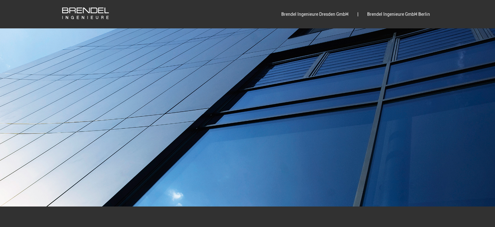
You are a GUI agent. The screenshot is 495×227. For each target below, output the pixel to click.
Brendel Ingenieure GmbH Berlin (398, 14)
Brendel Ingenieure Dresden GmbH (315, 14)
